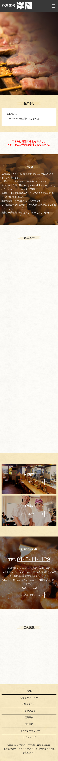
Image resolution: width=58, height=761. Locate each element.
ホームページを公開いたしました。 (24, 118)
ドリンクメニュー (29, 711)
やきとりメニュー (29, 697)
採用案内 (29, 724)
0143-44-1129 (33, 559)
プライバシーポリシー (29, 731)
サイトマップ (29, 737)
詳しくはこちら (29, 482)
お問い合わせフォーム (29, 595)
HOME (29, 691)
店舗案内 (29, 717)
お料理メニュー (29, 704)
